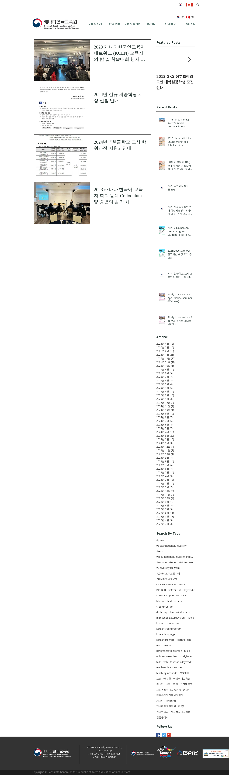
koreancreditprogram (168, 628)
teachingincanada (166, 673)
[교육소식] (189, 23)
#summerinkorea (166, 562)
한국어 (181, 706)
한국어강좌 (162, 711)
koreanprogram (165, 639)
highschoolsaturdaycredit (171, 617)
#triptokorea (186, 562)
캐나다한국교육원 (166, 706)
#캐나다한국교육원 (167, 579)
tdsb (165, 662)
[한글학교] (170, 23)
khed (191, 617)
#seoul (160, 551)
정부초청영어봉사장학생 (169, 695)
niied (187, 650)
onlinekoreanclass (167, 656)
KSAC (184, 595)
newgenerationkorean (169, 650)
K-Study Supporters (167, 595)
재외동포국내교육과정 (168, 689)
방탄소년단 (172, 684)
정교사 (186, 689)
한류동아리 (162, 717)
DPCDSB (161, 590)
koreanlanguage (165, 634)
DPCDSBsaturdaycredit (181, 590)
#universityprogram (168, 567)
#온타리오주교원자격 (168, 573)
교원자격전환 (163, 678)
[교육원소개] (95, 23)
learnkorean (184, 639)
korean (160, 623)
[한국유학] (114, 23)
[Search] (197, 5)
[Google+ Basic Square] (169, 735)
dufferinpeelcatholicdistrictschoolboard (175, 612)
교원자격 (184, 673)
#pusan (160, 540)
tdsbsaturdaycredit (181, 662)
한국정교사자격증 (180, 711)
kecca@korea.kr (108, 756)
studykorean (187, 656)
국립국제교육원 (181, 678)
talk (158, 662)
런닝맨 (160, 684)
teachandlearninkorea (169, 667)
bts (158, 601)
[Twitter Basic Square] (164, 735)
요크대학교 (186, 684)
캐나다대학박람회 (166, 700)
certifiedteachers (172, 601)
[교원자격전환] (132, 23)
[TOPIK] (150, 23)
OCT (192, 595)
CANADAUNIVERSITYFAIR (170, 584)
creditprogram (164, 606)
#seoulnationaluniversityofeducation (175, 556)
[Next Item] (189, 60)
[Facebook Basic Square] (158, 735)
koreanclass (173, 623)
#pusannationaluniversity (171, 545)
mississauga (163, 645)
